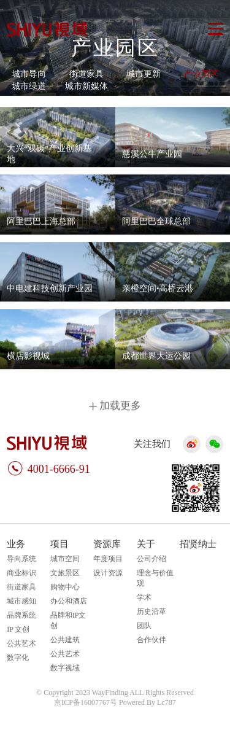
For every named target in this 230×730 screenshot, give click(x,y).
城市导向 (29, 74)
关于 (146, 544)
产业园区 (201, 74)
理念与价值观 (155, 578)
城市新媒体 (86, 86)
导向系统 (21, 558)
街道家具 (86, 74)
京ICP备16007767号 (85, 702)
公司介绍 (151, 558)
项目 (59, 544)
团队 (144, 625)
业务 (16, 544)
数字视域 (65, 668)
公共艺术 (21, 643)
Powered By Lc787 (147, 702)
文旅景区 (65, 573)
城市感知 (21, 601)
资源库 (107, 544)
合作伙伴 (151, 639)
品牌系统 (21, 615)
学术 (144, 597)
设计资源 (108, 573)
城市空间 (65, 558)
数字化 (18, 657)
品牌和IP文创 (68, 620)
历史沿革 (151, 611)
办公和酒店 (68, 601)
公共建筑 (65, 639)
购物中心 (65, 587)
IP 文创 (18, 629)
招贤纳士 (198, 544)
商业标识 (21, 573)
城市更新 (143, 74)
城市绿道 (29, 86)
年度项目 (108, 558)
